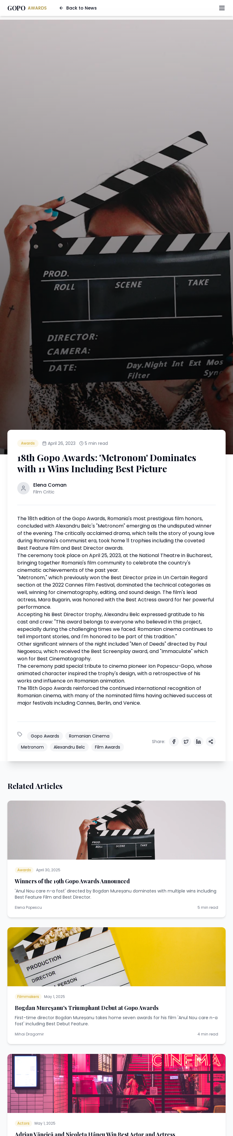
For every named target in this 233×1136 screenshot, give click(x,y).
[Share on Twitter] (186, 741)
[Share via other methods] (211, 741)
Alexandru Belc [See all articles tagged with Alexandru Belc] (69, 747)
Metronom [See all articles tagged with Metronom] (32, 747)
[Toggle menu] (222, 8)
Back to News (78, 8)
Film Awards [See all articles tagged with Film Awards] (107, 747)
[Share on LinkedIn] (198, 741)
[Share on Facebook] (174, 741)
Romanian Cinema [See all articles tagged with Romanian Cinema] (89, 736)
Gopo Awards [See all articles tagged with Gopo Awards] (45, 736)
